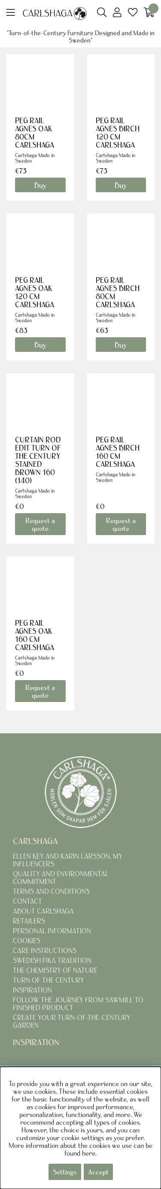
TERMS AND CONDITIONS (51, 891)
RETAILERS (29, 921)
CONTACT (27, 901)
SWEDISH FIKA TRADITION (52, 960)
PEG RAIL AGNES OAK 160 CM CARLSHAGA (34, 635)
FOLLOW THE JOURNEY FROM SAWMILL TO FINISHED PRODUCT (78, 1003)
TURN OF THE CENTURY (48, 980)
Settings (65, 1172)
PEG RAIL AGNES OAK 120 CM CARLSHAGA (34, 292)
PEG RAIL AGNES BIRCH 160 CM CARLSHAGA (118, 452)
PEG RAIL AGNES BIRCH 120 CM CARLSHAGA (118, 132)
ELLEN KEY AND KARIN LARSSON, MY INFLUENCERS (67, 860)
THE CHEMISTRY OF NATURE (55, 970)
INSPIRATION (32, 990)
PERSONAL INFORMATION (52, 931)
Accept (98, 1172)
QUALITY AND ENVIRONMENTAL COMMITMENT (61, 877)
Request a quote (40, 524)
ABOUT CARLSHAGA (43, 911)
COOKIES (26, 940)
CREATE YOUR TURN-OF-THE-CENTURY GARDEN (72, 1021)
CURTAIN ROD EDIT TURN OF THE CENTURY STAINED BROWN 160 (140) (38, 460)
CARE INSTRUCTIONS (44, 950)
